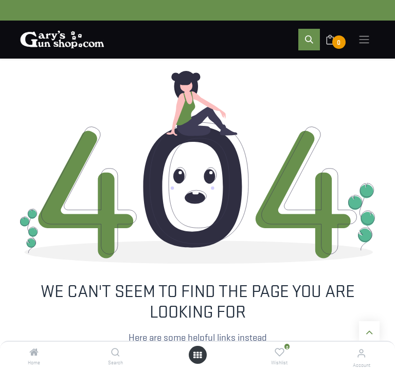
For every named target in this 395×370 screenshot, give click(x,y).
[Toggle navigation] (364, 39)
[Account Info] (361, 352)
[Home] (34, 352)
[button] (309, 39)
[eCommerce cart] (336, 39)
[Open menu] (197, 354)
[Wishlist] (280, 352)
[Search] (115, 352)
